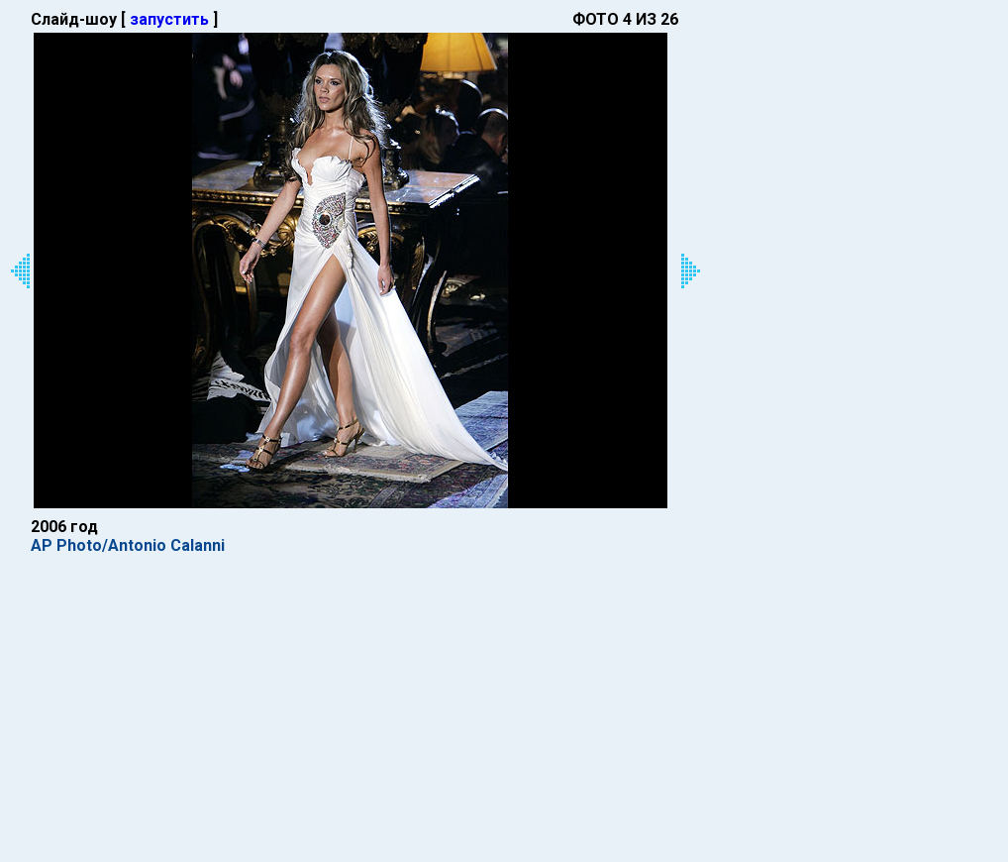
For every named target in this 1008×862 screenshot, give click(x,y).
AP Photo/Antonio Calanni (128, 545)
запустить (169, 19)
